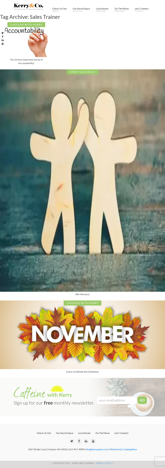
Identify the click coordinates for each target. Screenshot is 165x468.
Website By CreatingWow (123, 449)
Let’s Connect (142, 9)
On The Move (122, 9)
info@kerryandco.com (97, 449)
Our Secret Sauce (81, 9)
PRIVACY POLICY (104, 463)
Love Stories (102, 9)
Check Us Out (59, 9)
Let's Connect (121, 433)
